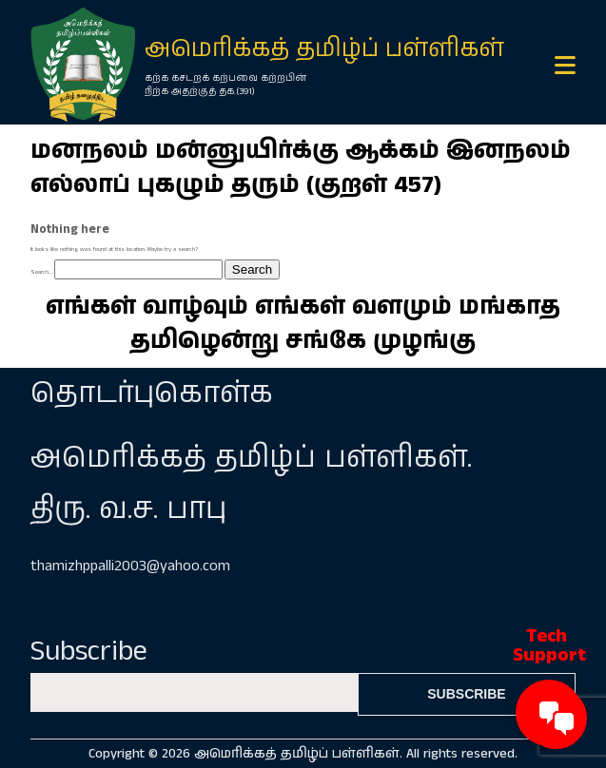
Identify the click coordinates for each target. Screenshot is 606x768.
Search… (41, 272)
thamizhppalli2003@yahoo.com (130, 566)
